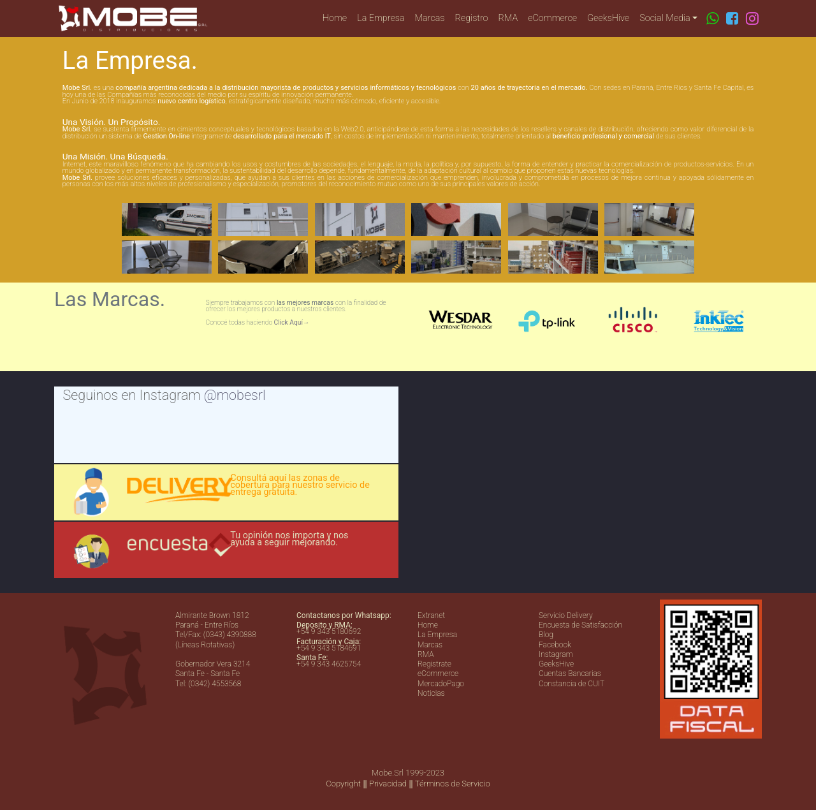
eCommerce (552, 18)
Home (335, 18)
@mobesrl (235, 395)
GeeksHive (608, 18)
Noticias (431, 693)
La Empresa (380, 18)
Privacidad (388, 783)
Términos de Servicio (452, 783)
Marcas (430, 18)
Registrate (434, 663)
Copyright (343, 783)
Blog (546, 634)
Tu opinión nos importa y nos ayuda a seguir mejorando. (289, 539)
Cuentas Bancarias (570, 673)
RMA (508, 18)
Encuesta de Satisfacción (580, 625)
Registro (471, 18)
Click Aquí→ (292, 322)
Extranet (431, 615)
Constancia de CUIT (571, 683)
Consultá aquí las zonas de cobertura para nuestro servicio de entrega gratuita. (299, 485)
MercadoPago (441, 683)
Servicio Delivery (566, 615)
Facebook (555, 644)
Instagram (555, 654)
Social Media (664, 18)
